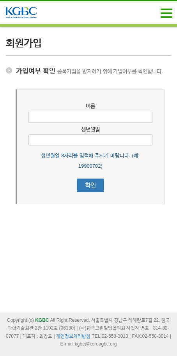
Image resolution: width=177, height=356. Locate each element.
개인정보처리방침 (73, 336)
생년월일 (90, 129)
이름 (90, 106)
